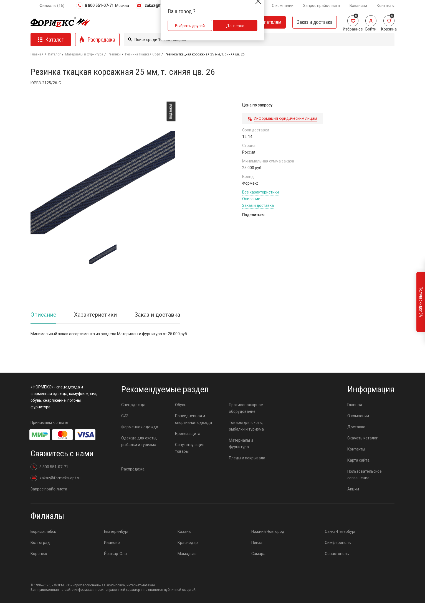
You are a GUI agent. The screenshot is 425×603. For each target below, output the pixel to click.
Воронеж (39, 553)
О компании (283, 5)
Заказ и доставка (314, 22)
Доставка (356, 427)
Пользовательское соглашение (364, 474)
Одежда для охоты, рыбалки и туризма (139, 441)
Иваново (112, 542)
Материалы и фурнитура (84, 54)
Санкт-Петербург (340, 531)
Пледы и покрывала (247, 458)
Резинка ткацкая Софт (142, 54)
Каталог (54, 54)
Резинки (114, 54)
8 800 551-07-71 (95, 5)
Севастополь (337, 553)
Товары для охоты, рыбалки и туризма (246, 425)
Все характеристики (260, 192)
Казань (184, 531)
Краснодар (188, 542)
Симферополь (338, 542)
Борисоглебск (43, 531)
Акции (353, 489)
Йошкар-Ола (115, 553)
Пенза (256, 542)
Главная (37, 54)
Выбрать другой (190, 26)
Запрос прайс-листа (321, 5)
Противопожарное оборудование (246, 408)
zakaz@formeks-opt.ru (161, 5)
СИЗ (124, 416)
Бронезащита (187, 433)
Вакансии (358, 5)
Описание (251, 199)
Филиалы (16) (51, 5)
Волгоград (40, 542)
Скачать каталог (362, 438)
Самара (258, 553)
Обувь (180, 405)
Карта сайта (358, 460)
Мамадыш (187, 553)
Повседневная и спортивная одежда (193, 419)
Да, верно (235, 26)
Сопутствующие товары (189, 448)
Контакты (385, 5)
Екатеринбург (116, 531)
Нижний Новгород (267, 531)
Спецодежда (133, 405)
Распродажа (133, 469)
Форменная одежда (139, 427)
